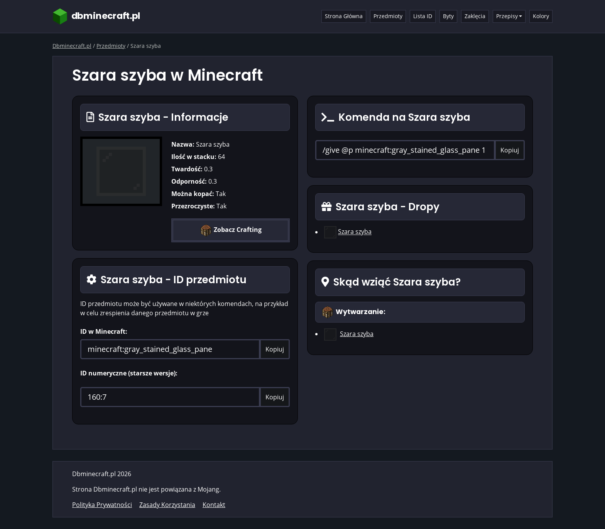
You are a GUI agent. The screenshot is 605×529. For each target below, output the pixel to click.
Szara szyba (355, 232)
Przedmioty (387, 16)
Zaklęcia (475, 16)
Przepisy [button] (507, 16)
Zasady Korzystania (167, 504)
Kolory (541, 16)
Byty (448, 16)
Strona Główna (344, 16)
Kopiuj (274, 349)
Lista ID (422, 16)
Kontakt (214, 504)
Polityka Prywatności (102, 504)
